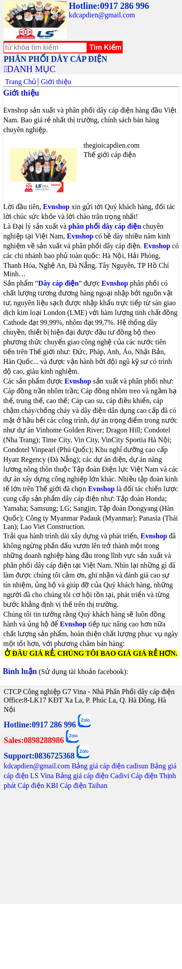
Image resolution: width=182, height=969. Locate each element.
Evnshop (56, 206)
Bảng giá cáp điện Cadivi (92, 775)
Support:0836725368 (39, 755)
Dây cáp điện (58, 283)
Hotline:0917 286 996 (109, 6)
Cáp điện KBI (38, 785)
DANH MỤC (31, 69)
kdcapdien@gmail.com (102, 15)
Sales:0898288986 (34, 740)
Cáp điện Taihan (83, 785)
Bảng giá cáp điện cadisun (110, 766)
